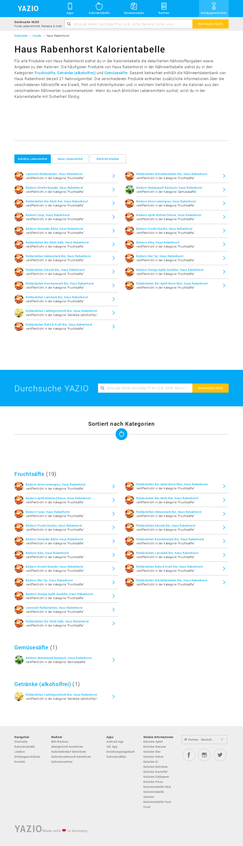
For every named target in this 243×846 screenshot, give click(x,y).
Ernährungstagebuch (120, 751)
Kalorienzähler (116, 756)
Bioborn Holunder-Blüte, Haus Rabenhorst (54, 228)
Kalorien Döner (153, 756)
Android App (115, 741)
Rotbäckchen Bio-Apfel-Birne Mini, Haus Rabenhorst (172, 283)
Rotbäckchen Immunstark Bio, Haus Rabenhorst (58, 256)
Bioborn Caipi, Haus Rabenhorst (48, 215)
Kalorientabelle (99, 8)
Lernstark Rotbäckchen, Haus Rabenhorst (54, 174)
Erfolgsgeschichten (214, 8)
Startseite (21, 741)
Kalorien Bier (152, 751)
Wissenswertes (134, 8)
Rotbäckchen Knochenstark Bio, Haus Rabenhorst (60, 283)
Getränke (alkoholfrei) (76, 72)
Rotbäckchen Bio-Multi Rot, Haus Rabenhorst (57, 201)
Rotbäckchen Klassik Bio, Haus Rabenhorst (55, 270)
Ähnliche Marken (107, 159)
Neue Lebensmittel (70, 159)
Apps (70, 8)
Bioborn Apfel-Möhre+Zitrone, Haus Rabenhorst (168, 215)
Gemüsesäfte (116, 72)
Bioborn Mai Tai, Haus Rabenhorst (159, 256)
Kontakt (19, 761)
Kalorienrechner (62, 761)
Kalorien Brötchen (155, 766)
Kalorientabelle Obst (157, 787)
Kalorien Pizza (153, 781)
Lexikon (19, 751)
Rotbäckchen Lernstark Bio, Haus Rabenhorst (57, 297)
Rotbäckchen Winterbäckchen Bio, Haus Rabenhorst (171, 174)
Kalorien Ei (150, 761)
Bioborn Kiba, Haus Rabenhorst (157, 242)
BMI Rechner (60, 741)
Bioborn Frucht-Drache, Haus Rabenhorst (164, 228)
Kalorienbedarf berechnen (68, 751)
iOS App (111, 746)
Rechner (163, 8)
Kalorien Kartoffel (155, 771)
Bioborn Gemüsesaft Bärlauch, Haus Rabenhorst (169, 187)
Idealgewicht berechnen (67, 746)
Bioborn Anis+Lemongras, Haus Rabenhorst (166, 201)
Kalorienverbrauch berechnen (71, 756)
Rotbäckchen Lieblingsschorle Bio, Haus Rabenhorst (61, 311)
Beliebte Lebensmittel (32, 159)
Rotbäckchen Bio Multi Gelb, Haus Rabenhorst (57, 242)
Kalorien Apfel (153, 741)
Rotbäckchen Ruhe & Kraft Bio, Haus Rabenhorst (59, 324)
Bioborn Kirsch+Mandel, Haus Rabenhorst (54, 187)
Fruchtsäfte (45, 72)
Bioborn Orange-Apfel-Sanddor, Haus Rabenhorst (170, 270)
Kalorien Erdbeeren (156, 776)
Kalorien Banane (154, 746)
